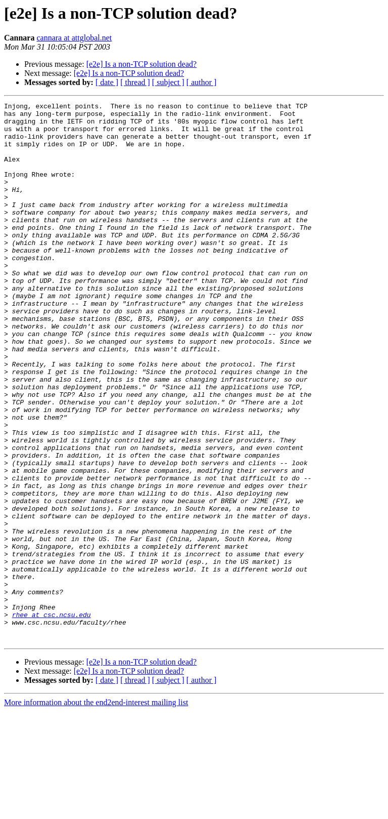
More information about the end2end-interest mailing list (96, 810)
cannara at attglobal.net (74, 37)
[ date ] (106, 82)
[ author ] (201, 82)
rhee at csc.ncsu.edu (51, 717)
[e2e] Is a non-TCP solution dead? (141, 64)
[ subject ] (168, 82)
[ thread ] (135, 82)
